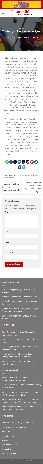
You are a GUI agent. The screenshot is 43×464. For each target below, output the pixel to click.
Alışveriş (8, 416)
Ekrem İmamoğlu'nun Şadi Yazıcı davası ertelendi (18, 291)
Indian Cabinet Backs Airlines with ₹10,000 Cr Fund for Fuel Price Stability (20, 378)
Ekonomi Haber (11, 283)
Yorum (7, 212)
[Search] (40, 12)
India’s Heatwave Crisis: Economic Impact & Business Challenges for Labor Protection (20, 400)
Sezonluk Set (7, 449)
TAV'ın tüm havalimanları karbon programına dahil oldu (20, 302)
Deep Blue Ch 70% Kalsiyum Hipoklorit (18, 423)
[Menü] (3, 12)
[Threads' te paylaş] (23, 162)
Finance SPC (10, 325)
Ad (6, 232)
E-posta (8, 242)
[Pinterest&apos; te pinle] (32, 162)
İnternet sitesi (10, 253)
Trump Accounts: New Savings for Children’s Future (20, 340)
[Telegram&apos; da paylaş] (24, 167)
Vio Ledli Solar (8, 436)
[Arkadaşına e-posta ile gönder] (27, 162)
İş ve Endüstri (11, 370)
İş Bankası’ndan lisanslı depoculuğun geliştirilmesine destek (11, 187)
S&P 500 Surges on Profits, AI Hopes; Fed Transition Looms (18, 362)
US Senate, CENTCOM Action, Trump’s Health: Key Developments (20, 348)
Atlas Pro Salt (7, 440)
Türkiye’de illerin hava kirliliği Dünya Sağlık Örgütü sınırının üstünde (20, 310)
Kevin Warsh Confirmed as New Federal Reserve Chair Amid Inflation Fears (21, 408)
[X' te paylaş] (15, 162)
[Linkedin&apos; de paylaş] (36, 162)
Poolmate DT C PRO (10, 445)
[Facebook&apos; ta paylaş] (11, 162)
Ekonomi (22, 28)
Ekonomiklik (9, 37)
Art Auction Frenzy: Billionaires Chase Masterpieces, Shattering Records (17, 355)
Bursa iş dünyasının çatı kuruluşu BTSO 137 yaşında (19, 317)
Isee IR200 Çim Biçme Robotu (14, 427)
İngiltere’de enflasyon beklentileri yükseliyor (20, 297)
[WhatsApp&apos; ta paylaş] (7, 162)
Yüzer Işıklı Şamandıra (11, 454)
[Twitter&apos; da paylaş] (19, 162)
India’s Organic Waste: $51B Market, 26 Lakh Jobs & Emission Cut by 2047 (20, 393)
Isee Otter (6, 432)
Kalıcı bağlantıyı (33, 175)
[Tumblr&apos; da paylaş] (19, 167)
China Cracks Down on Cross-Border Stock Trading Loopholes (19, 333)
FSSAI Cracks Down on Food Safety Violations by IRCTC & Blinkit (21, 386)
